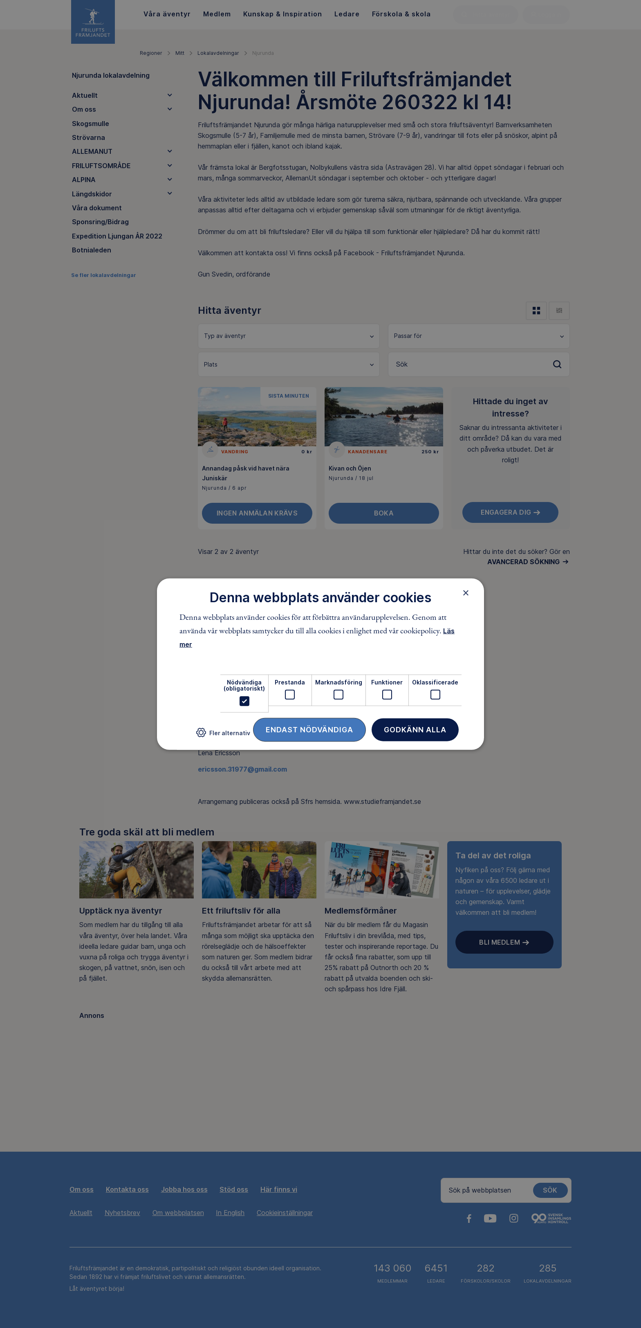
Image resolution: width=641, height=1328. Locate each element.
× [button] (465, 592)
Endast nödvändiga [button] (309, 729)
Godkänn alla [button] (415, 729)
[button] (223, 736)
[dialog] (320, 664)
